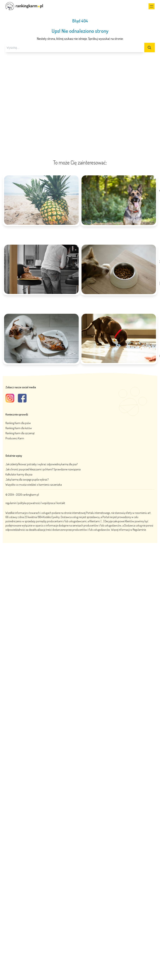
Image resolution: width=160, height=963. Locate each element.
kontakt (61, 503)
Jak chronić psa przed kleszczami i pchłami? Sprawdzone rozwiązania (43, 469)
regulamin (11, 503)
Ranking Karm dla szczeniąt (20, 433)
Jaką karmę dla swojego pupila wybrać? (27, 479)
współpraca (48, 503)
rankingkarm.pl (31, 494)
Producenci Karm (14, 438)
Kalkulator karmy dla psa (18, 474)
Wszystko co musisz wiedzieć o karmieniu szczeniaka (33, 484)
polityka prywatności (29, 503)
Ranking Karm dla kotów (18, 428)
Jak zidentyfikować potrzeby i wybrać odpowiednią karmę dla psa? (41, 464)
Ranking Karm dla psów (18, 423)
